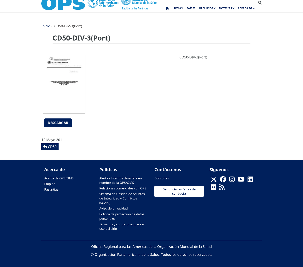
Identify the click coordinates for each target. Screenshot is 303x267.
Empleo (49, 184)
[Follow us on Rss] (222, 188)
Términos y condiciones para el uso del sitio (122, 226)
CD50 (52, 146)
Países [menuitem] (190, 8)
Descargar (58, 122)
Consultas (161, 178)
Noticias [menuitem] (225, 8)
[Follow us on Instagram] (232, 180)
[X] (214, 180)
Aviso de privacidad (113, 208)
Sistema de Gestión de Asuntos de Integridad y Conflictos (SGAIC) (122, 198)
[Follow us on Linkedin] (250, 180)
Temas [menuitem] (178, 8)
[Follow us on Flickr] (213, 188)
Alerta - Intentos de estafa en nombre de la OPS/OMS (120, 180)
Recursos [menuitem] (206, 8)
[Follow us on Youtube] (240, 180)
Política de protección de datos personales (121, 216)
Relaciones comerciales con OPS (122, 188)
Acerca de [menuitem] (245, 8)
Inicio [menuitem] (167, 9)
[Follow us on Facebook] (223, 180)
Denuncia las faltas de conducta (179, 191)
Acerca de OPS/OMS (59, 178)
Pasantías (51, 189)
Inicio (45, 26)
